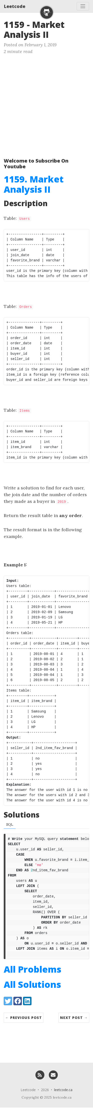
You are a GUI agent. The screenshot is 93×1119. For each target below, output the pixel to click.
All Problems (32, 981)
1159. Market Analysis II (34, 184)
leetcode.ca (63, 1101)
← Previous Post (23, 1029)
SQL (9, 824)
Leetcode (14, 6)
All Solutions (32, 996)
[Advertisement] (46, 104)
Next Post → (74, 1029)
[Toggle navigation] (83, 6)
